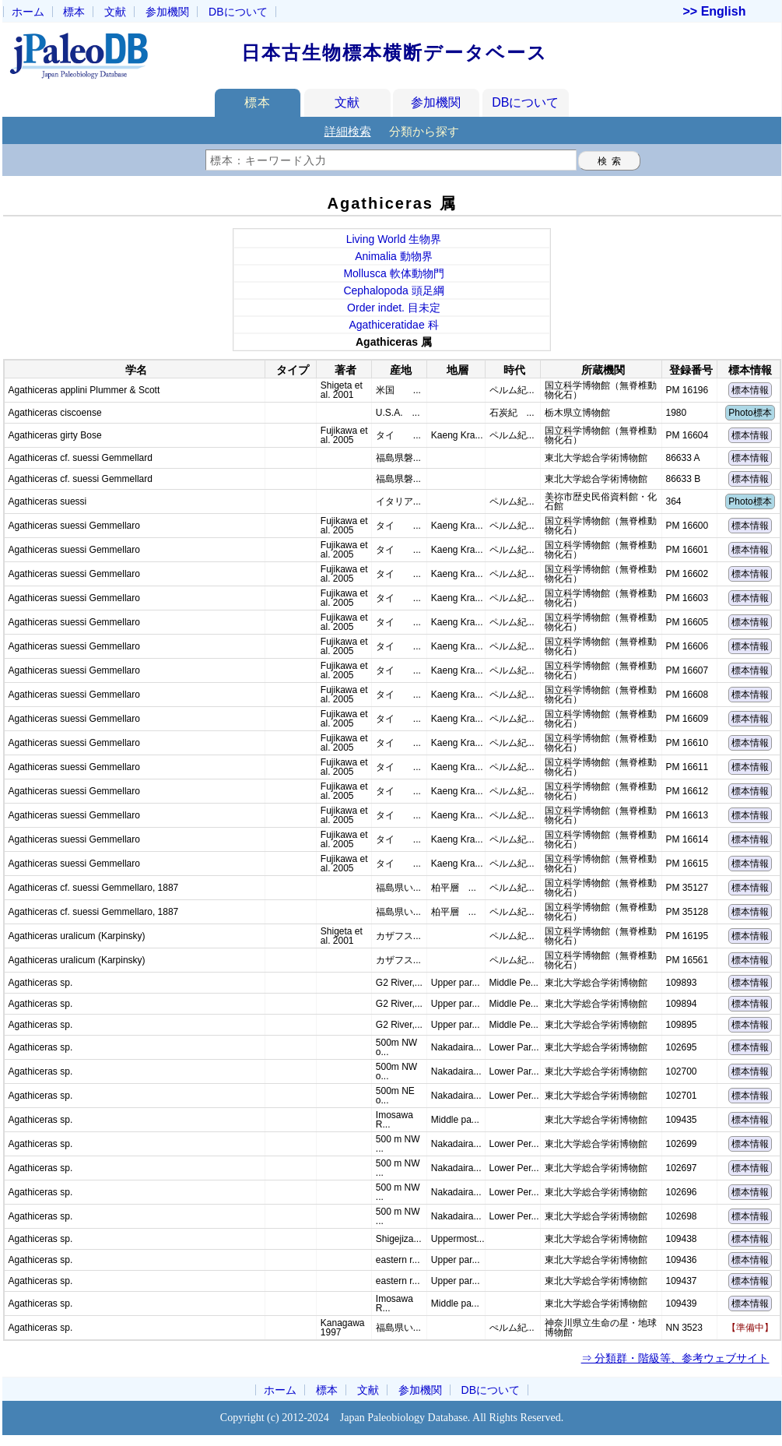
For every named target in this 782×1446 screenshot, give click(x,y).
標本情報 (750, 390)
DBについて (525, 102)
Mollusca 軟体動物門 (393, 273)
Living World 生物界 (394, 239)
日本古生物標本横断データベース (394, 52)
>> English (714, 11)
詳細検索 (347, 131)
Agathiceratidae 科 (393, 324)
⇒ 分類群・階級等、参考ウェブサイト (675, 1358)
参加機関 (167, 11)
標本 (74, 11)
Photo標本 (749, 412)
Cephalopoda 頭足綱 (393, 290)
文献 (115, 11)
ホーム (28, 11)
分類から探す (424, 131)
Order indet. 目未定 (393, 307)
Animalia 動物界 (394, 256)
